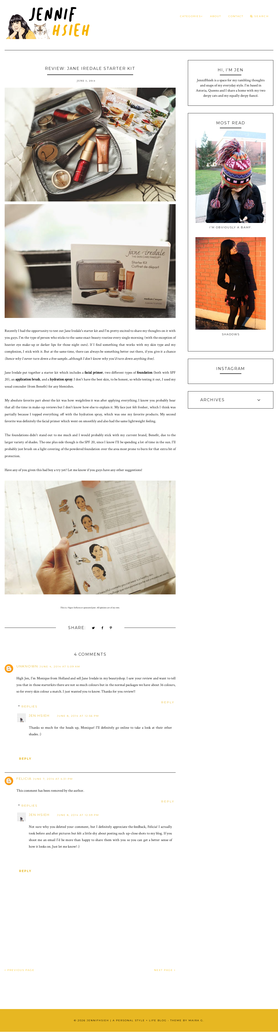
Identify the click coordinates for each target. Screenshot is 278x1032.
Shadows (231, 334)
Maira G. (196, 1020)
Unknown (27, 666)
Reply (167, 702)
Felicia (24, 778)
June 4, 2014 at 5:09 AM (60, 666)
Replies (29, 706)
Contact (235, 16)
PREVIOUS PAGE (19, 970)
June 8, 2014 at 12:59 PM (78, 815)
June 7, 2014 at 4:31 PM (53, 778)
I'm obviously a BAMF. (230, 227)
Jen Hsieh (39, 715)
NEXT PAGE (165, 970)
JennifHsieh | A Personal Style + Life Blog (127, 1020)
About (215, 16)
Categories (191, 16)
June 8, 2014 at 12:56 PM (78, 715)
